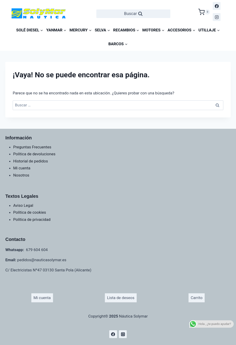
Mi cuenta (21, 168)
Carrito (197, 297)
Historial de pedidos (30, 161)
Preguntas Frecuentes (32, 147)
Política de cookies (29, 212)
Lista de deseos (120, 297)
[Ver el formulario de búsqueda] (133, 13)
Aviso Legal (23, 205)
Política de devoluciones (34, 154)
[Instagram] (217, 17)
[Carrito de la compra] (204, 11)
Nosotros (21, 175)
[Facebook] (217, 6)
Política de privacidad (31, 219)
